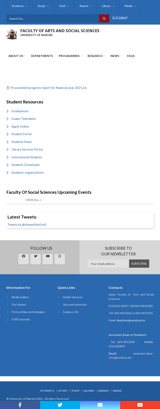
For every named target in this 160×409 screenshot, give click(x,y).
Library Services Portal (27, 149)
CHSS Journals (20, 319)
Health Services (73, 297)
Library (106, 6)
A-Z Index (120, 17)
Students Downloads (25, 165)
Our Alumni (18, 304)
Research (95, 56)
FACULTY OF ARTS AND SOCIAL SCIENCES (59, 30)
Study (41, 6)
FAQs (131, 56)
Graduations (19, 111)
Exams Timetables (23, 118)
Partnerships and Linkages (28, 312)
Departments (42, 56)
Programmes (69, 56)
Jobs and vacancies (75, 304)
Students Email (21, 142)
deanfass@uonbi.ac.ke (131, 320)
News (114, 56)
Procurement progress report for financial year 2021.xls (48, 88)
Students (18, 6)
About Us (15, 56)
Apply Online (20, 126)
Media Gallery (20, 297)
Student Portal (21, 134)
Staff (62, 6)
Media (128, 6)
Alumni (83, 6)
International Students (26, 157)
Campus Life (70, 312)
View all (32, 200)
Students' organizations (27, 172)
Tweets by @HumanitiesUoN (26, 224)
